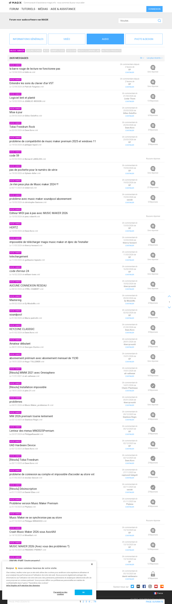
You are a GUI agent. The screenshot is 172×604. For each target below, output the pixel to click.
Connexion (154, 9)
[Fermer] (92, 564)
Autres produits (111, 50)
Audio (105, 39)
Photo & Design (144, 39)
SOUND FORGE (34, 50)
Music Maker (17, 50)
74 (94, 601)
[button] (142, 58)
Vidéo (66, 39)
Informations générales (28, 39)
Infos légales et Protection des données (23, 586)
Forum (14, 9)
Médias (43, 9)
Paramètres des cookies (60, 593)
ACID (46, 50)
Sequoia (71, 50)
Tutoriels (28, 9)
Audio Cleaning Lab (89, 50)
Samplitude (57, 50)
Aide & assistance (63, 9)
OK (83, 592)
